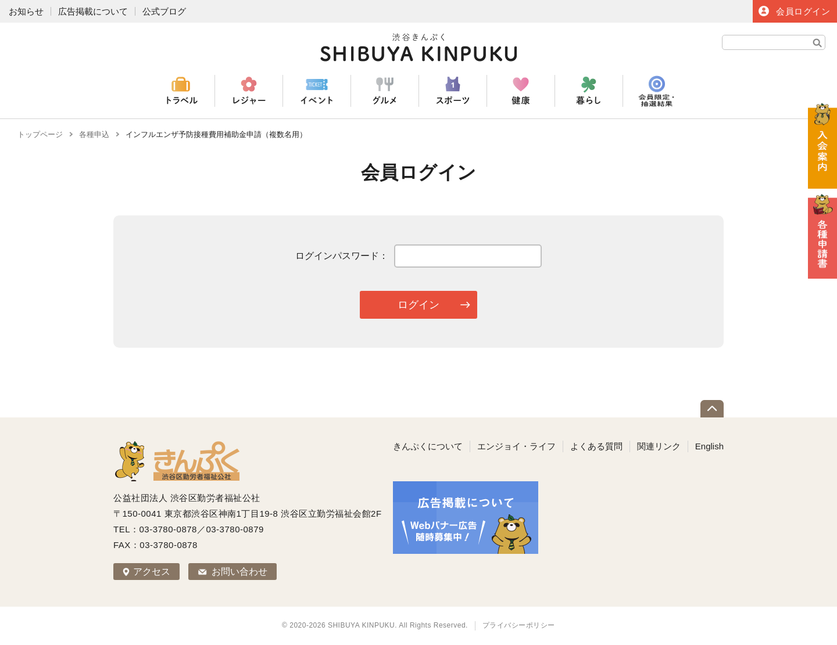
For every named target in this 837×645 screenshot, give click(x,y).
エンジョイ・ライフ (516, 446)
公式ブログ (164, 11)
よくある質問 (596, 446)
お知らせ (26, 11)
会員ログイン (803, 11)
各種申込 (94, 134)
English (709, 446)
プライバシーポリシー (518, 625)
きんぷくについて (428, 446)
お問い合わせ (239, 571)
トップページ (40, 134)
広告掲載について (93, 11)
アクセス (151, 571)
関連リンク (659, 446)
